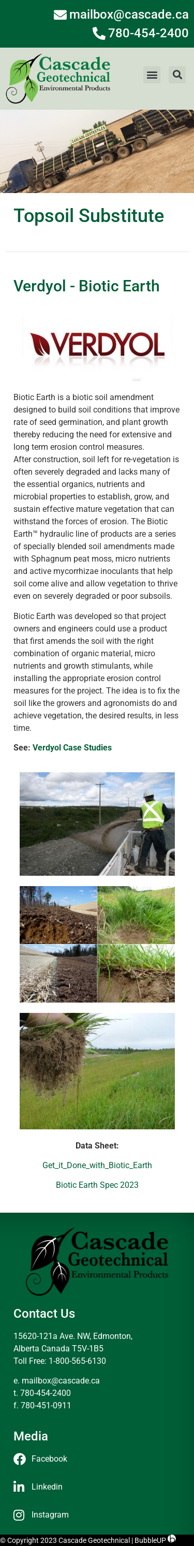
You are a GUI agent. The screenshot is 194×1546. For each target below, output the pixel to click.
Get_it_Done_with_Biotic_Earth (97, 1165)
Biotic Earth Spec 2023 (97, 1185)
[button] (151, 74)
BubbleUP (150, 1540)
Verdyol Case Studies (72, 748)
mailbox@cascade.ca (61, 1381)
